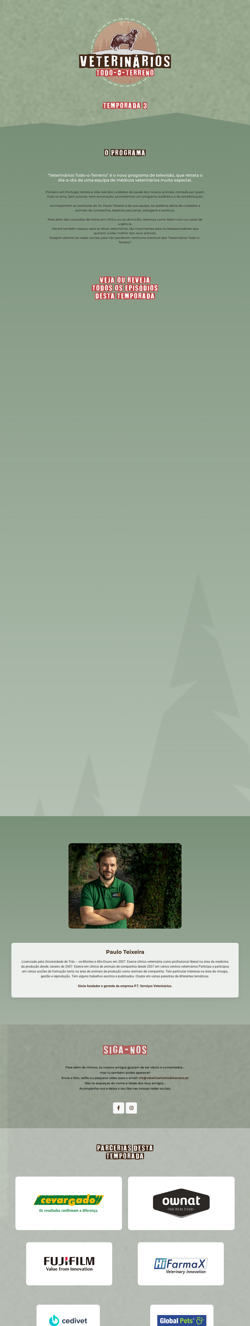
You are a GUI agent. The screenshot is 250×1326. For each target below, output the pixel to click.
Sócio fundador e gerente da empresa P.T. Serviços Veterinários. (125, 986)
